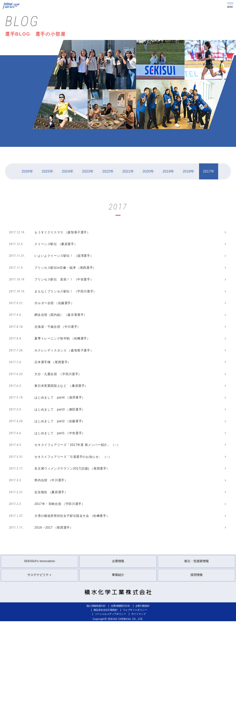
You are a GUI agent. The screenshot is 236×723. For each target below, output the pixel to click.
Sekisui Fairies (12, 5)
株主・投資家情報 (196, 663)
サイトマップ (138, 715)
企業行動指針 (142, 707)
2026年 (27, 171)
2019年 (168, 171)
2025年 (47, 171)
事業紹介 (118, 676)
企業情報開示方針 (120, 707)
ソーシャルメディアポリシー (110, 715)
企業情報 (118, 663)
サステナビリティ (39, 676)
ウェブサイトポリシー (135, 711)
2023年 (88, 171)
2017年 (208, 171)
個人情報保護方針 (96, 707)
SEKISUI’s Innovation (39, 663)
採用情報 (196, 676)
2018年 (188, 171)
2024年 (67, 171)
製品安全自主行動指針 (105, 711)
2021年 (128, 171)
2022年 (108, 171)
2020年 (148, 171)
